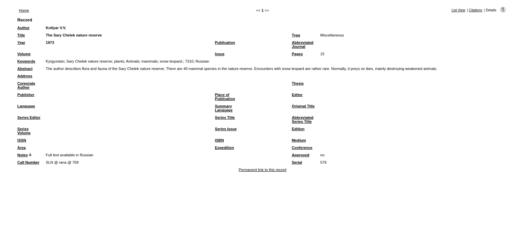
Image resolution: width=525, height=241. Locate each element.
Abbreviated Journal (303, 45)
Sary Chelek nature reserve (89, 61)
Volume (24, 54)
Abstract (24, 69)
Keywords (26, 61)
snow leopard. (171, 61)
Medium (299, 140)
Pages (297, 54)
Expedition (224, 148)
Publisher (25, 95)
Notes (22, 155)
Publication (225, 43)
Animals (132, 61)
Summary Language (224, 108)
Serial (297, 162)
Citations (475, 10)
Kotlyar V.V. (56, 28)
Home (24, 10)
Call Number (28, 162)
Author (23, 28)
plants (119, 61)
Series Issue (226, 129)
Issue (220, 54)
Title (21, 35)
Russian (202, 61)
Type (296, 35)
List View (458, 10)
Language (26, 106)
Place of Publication (225, 97)
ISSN (21, 140)
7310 (189, 61)
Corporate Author (26, 85)
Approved (300, 155)
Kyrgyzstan (55, 61)
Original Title (303, 106)
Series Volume (24, 131)
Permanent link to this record (262, 170)
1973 (50, 43)
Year (21, 43)
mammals (149, 61)
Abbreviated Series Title (303, 119)
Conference (302, 148)
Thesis (298, 83)
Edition (298, 129)
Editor (297, 95)
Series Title (225, 117)
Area (21, 148)
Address (24, 76)
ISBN (219, 140)
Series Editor (29, 117)
